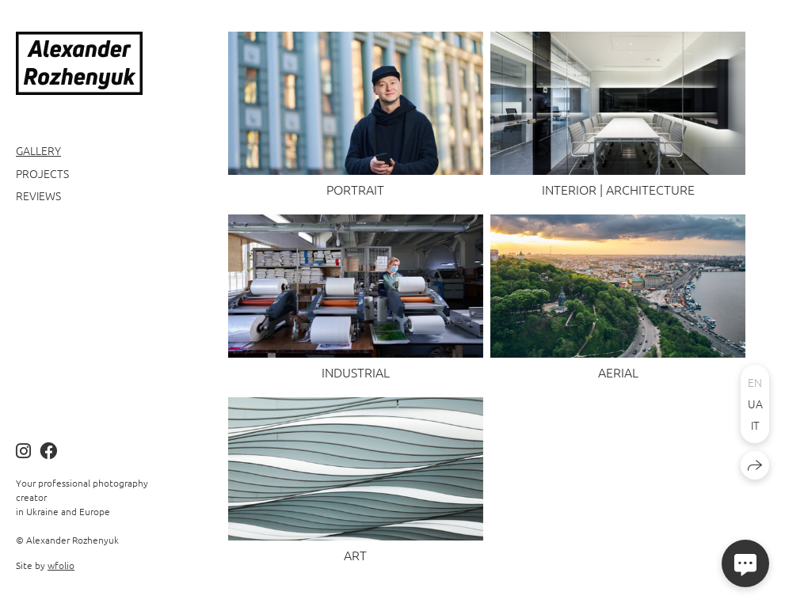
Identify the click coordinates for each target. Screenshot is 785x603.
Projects (42, 173)
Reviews (38, 195)
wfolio (61, 565)
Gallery (38, 150)
